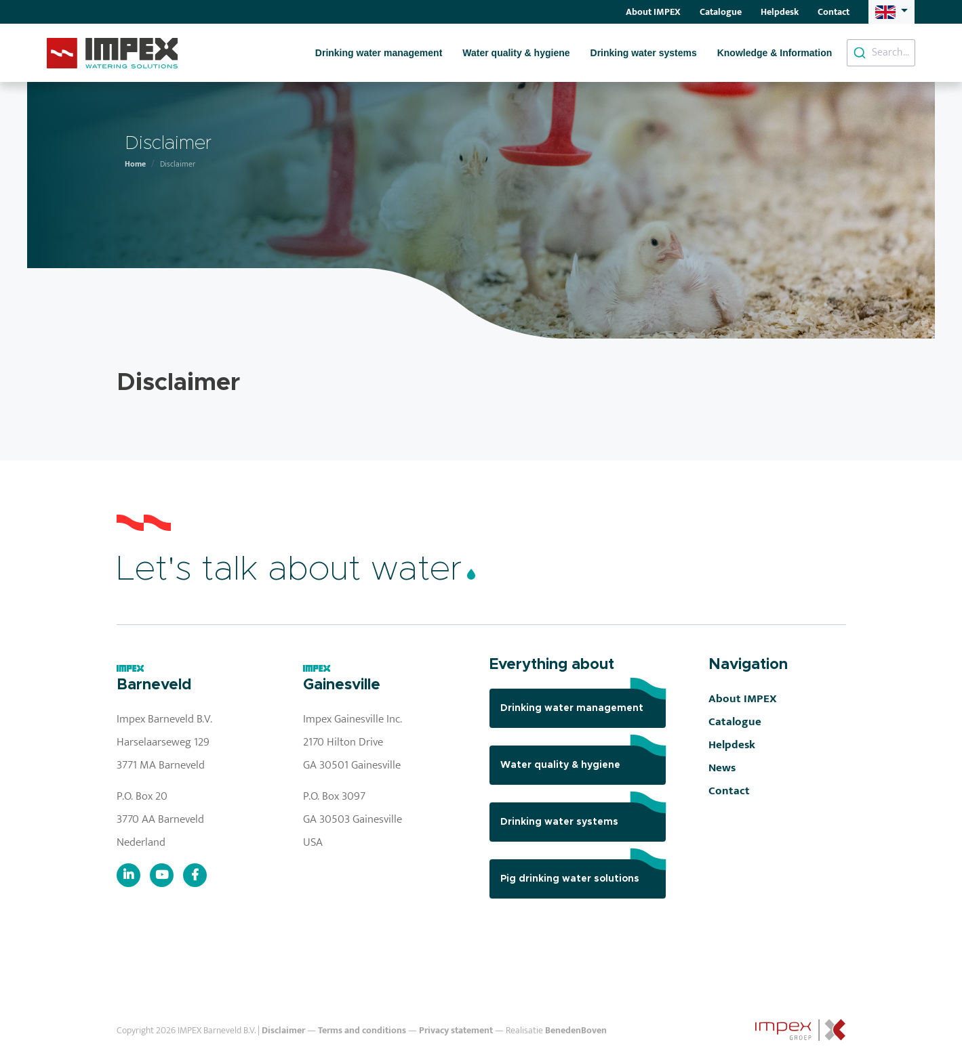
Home (135, 164)
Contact (833, 12)
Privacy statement (456, 1030)
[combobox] (881, 52)
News (722, 767)
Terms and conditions (362, 1030)
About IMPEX (653, 12)
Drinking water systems (643, 52)
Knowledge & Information (775, 52)
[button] (891, 11)
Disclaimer (283, 1030)
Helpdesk (780, 12)
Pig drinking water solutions (583, 871)
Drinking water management (379, 52)
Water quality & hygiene (515, 52)
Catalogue (721, 12)
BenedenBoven (576, 1030)
